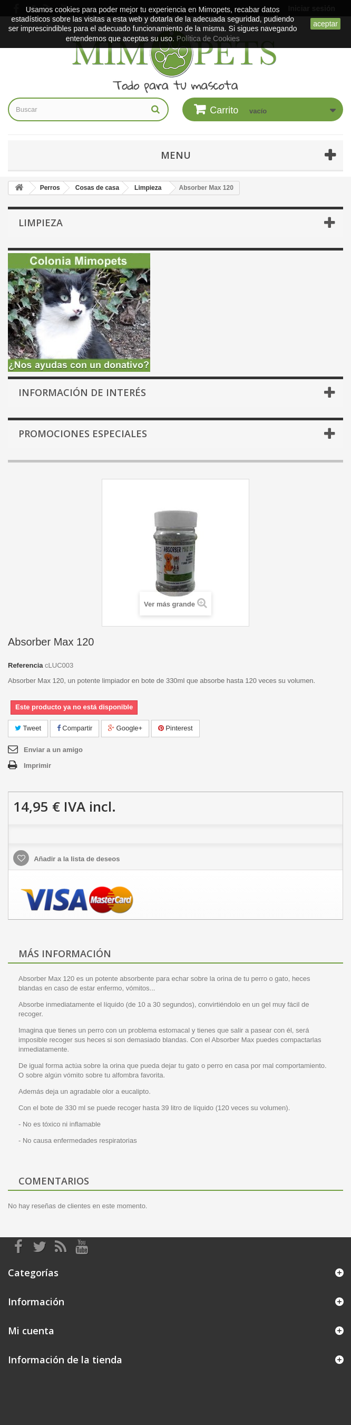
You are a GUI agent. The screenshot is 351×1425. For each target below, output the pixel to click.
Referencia (25, 665)
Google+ (125, 728)
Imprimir (37, 765)
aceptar (325, 24)
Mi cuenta (31, 1330)
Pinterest (175, 728)
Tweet (28, 728)
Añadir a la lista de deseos (76, 859)
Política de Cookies (208, 38)
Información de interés (82, 392)
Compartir (75, 728)
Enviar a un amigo (53, 750)
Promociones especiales (82, 433)
